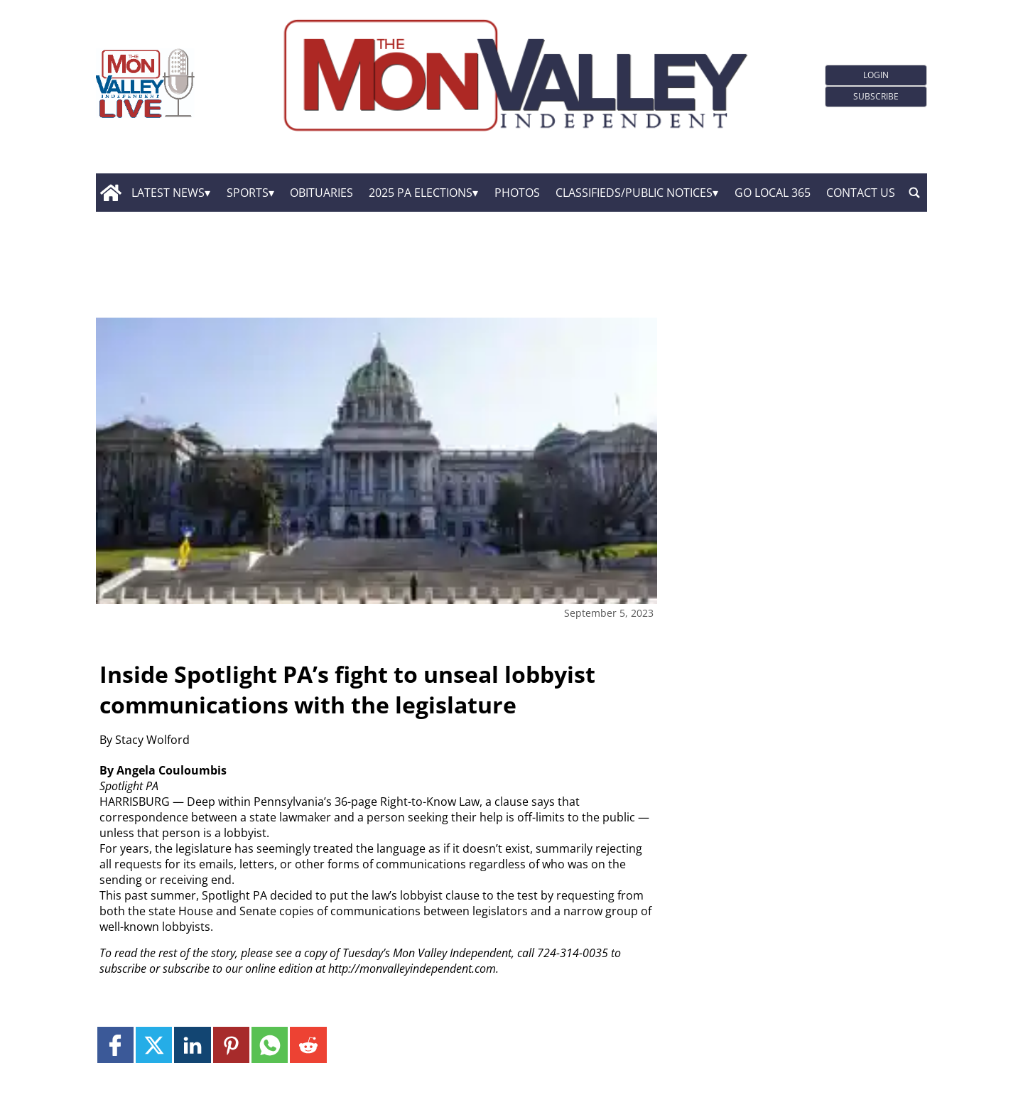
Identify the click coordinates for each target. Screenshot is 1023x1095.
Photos (517, 192)
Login (876, 75)
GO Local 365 (773, 192)
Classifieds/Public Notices (634, 192)
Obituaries (321, 192)
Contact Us (860, 192)
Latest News (168, 192)
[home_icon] (110, 192)
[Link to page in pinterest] (231, 1045)
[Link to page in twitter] (154, 1045)
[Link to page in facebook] (115, 1045)
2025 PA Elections (420, 192)
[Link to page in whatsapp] (269, 1045)
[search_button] (914, 192)
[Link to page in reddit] (308, 1045)
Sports (248, 192)
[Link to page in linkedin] (192, 1045)
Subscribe (876, 96)
